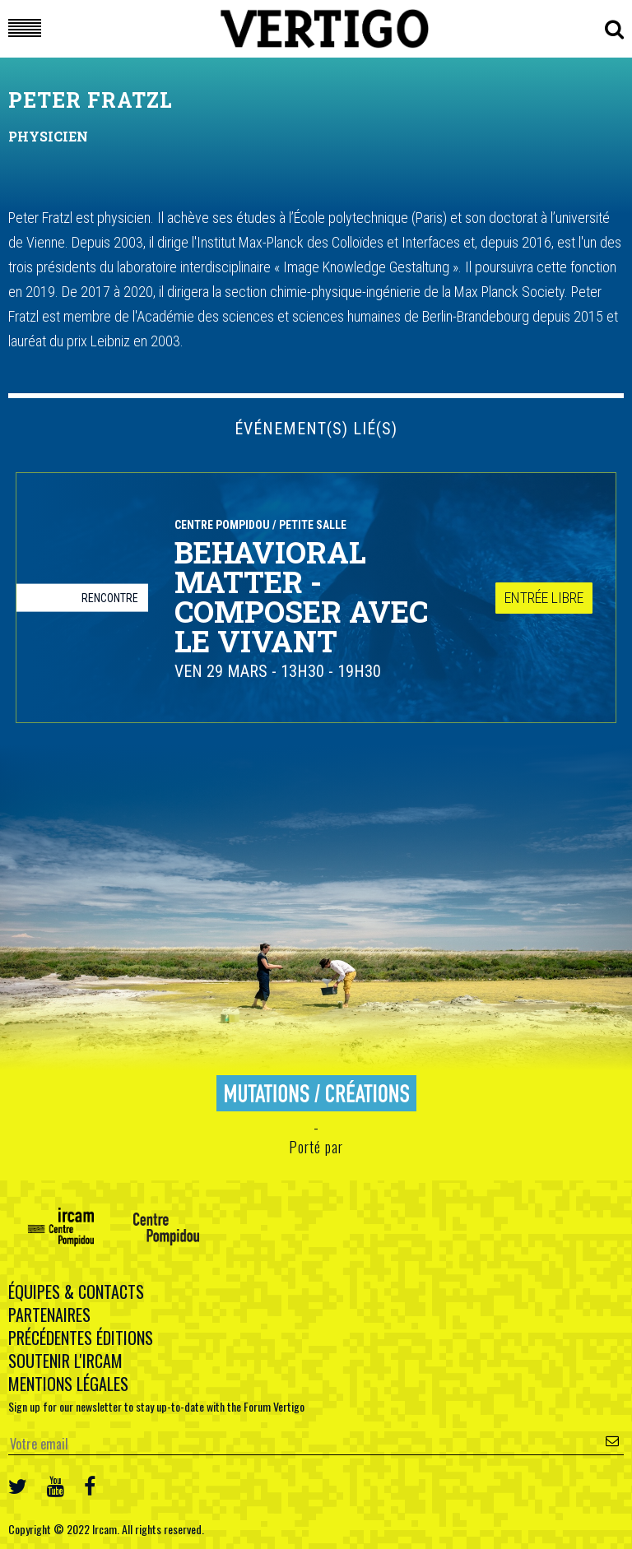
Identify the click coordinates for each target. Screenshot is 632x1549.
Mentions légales (68, 1383)
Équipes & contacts (76, 1291)
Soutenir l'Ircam (65, 1360)
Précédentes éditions (80, 1337)
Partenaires (49, 1314)
